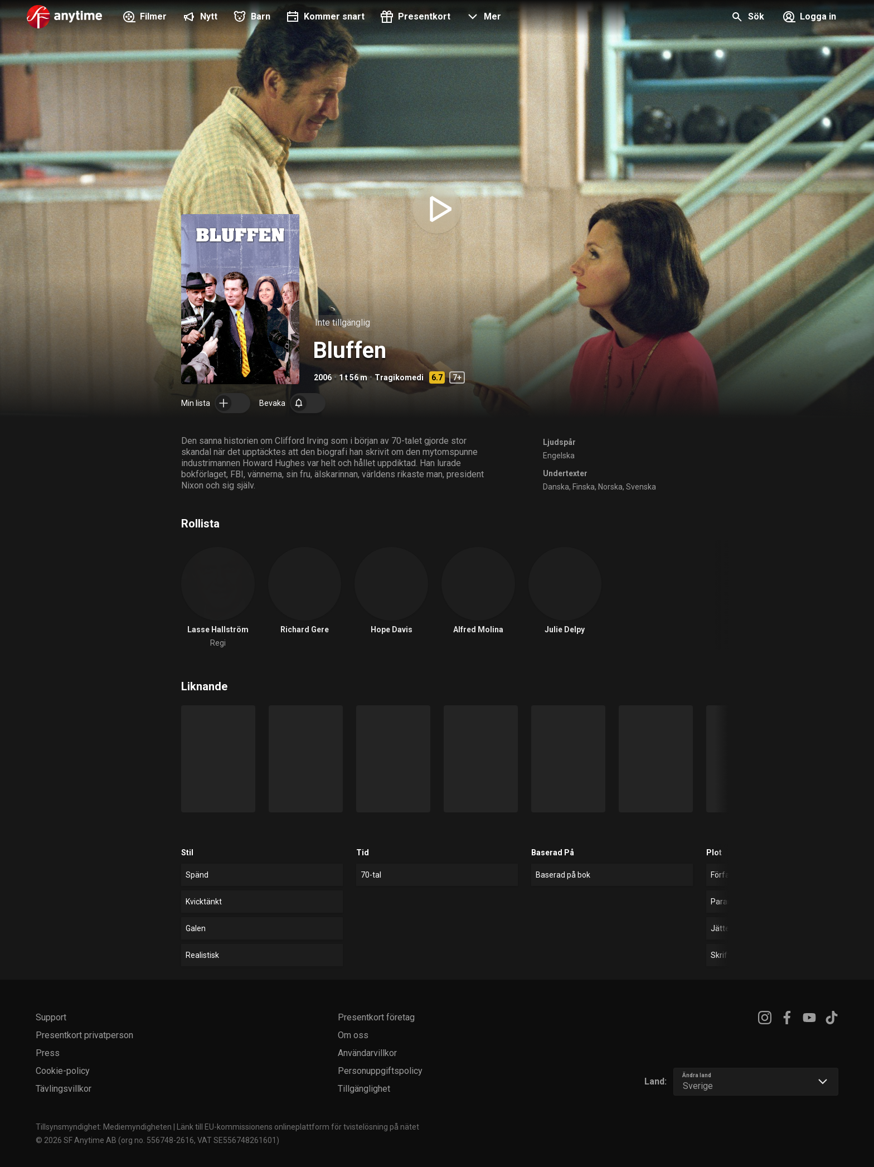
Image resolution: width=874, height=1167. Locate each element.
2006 (323, 377)
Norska (610, 486)
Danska (556, 486)
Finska (583, 486)
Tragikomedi (399, 377)
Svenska (641, 486)
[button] (482, 18)
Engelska (559, 455)
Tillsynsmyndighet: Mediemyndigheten (104, 1126)
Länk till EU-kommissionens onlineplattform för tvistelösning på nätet (298, 1126)
